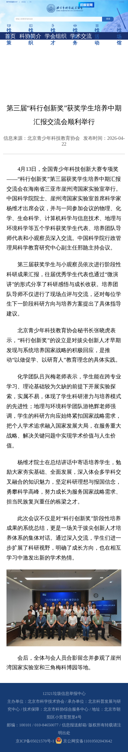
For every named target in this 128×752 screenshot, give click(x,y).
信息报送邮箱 (74, 725)
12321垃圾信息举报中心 (64, 693)
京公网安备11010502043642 (83, 741)
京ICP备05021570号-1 (35, 741)
